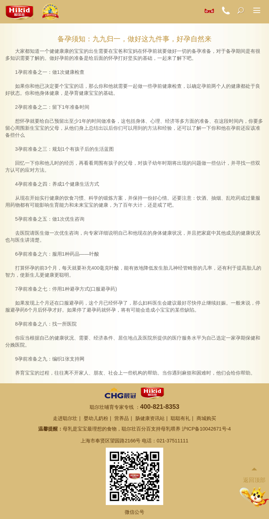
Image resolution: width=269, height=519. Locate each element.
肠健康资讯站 (150, 418)
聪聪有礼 (180, 418)
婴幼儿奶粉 (96, 418)
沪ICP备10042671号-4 (206, 429)
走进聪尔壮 (65, 418)
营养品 (121, 418)
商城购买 (206, 418)
